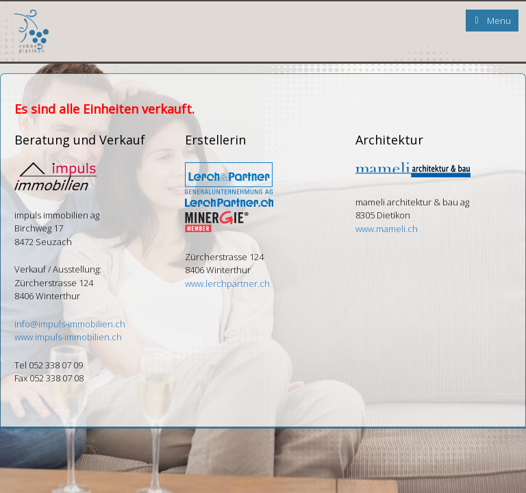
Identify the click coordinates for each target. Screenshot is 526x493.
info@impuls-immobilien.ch (69, 324)
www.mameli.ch (386, 229)
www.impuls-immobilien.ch (68, 337)
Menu (499, 20)
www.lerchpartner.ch (227, 283)
